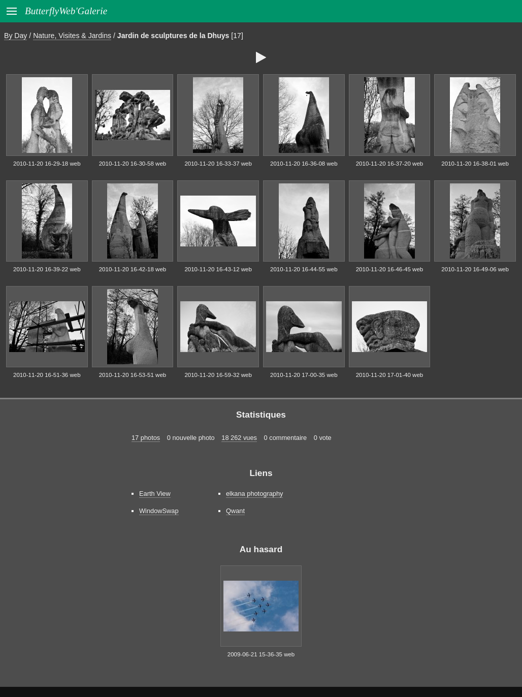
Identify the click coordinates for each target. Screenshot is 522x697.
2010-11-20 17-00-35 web (304, 375)
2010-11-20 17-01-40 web (389, 375)
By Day (15, 35)
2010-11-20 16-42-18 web (133, 269)
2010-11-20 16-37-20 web (389, 164)
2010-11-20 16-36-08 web (304, 164)
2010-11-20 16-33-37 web (218, 164)
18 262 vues (239, 437)
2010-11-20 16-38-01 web (475, 164)
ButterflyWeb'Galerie (66, 11)
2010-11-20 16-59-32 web (218, 375)
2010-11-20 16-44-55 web (304, 269)
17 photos (146, 437)
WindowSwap (159, 511)
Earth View (155, 493)
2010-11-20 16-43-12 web (218, 269)
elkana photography (254, 493)
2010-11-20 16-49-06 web (475, 269)
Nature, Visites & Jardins (72, 35)
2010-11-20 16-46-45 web (389, 269)
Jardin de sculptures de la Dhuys (173, 35)
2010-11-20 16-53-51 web (133, 375)
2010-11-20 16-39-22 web (47, 269)
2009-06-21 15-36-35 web (261, 654)
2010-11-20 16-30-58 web (133, 164)
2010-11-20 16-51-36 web (47, 375)
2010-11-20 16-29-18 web (47, 164)
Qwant (235, 511)
